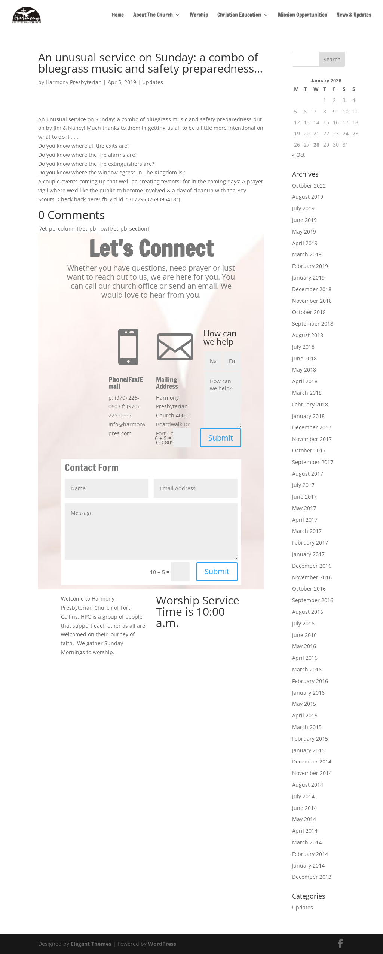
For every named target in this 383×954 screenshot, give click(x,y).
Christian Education (239, 15)
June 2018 (304, 358)
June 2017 (304, 496)
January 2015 (308, 750)
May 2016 (304, 646)
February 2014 (310, 853)
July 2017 (303, 484)
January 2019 (308, 277)
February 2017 (310, 542)
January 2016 (308, 692)
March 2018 (307, 392)
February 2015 (310, 738)
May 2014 (304, 819)
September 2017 (312, 462)
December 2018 (311, 289)
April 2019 (305, 243)
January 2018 (308, 416)
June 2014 (304, 807)
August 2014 (307, 784)
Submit (220, 438)
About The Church (153, 15)
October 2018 (309, 312)
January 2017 (308, 554)
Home (118, 15)
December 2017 (311, 427)
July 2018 (303, 346)
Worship (199, 15)
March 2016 (307, 669)
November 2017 (312, 438)
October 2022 (309, 185)
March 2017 (307, 530)
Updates (152, 82)
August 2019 (307, 196)
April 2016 (305, 657)
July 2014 (303, 796)
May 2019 (304, 231)
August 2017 (307, 473)
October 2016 (309, 588)
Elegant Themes (91, 943)
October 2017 (309, 450)
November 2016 (312, 577)
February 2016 (310, 681)
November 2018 (312, 300)
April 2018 (305, 381)
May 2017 (304, 508)
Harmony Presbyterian (74, 82)
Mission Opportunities (302, 15)
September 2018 (312, 323)
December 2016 (311, 565)
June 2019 (304, 219)
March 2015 (307, 727)
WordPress (162, 943)
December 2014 (311, 761)
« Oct (298, 154)
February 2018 (310, 404)
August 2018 (307, 335)
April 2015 (305, 715)
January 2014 (308, 865)
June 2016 (304, 634)
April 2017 (305, 519)
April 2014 (305, 830)
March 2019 (307, 254)
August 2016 (307, 611)
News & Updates (353, 15)
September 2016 (312, 600)
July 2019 (303, 208)
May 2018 (304, 369)
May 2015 (304, 703)
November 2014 (312, 773)
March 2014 (307, 842)
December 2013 (311, 876)
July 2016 (303, 623)
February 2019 (310, 265)
